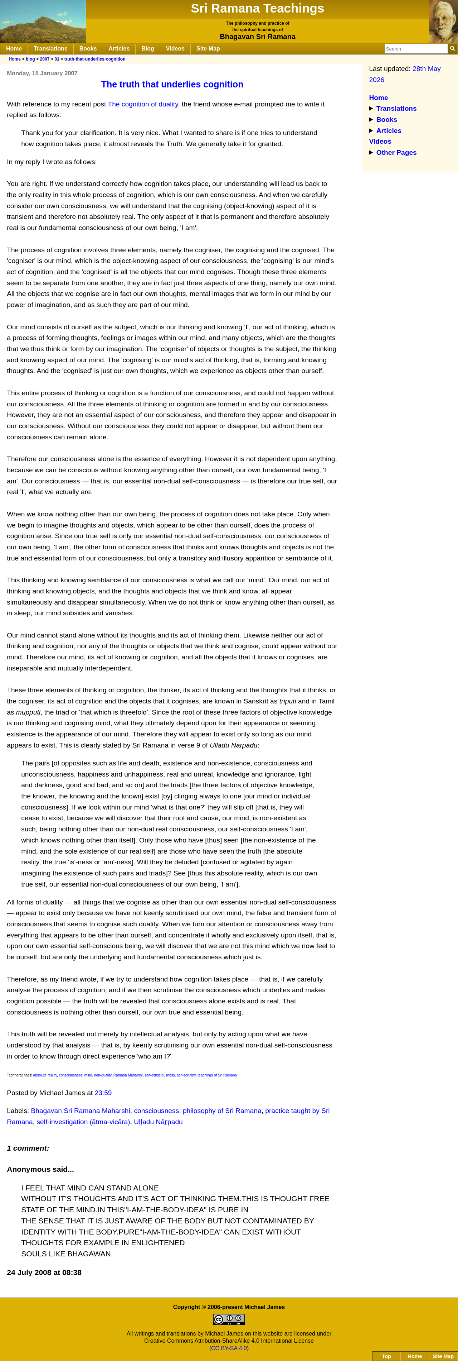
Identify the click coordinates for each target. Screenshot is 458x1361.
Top (386, 1356)
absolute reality (45, 1075)
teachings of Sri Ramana (217, 1075)
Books (88, 49)
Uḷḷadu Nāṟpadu (158, 1122)
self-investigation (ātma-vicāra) (83, 1122)
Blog (147, 49)
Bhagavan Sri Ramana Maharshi (80, 1110)
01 (56, 59)
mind (88, 1075)
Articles (119, 49)
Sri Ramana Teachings (258, 8)
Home (14, 49)
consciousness (71, 1075)
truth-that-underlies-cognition (95, 59)
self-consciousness (160, 1075)
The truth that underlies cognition (172, 84)
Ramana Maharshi (128, 1075)
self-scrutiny (186, 1075)
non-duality (102, 1075)
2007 (44, 59)
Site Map (208, 49)
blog (30, 59)
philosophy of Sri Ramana (222, 1110)
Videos (175, 49)
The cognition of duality (143, 104)
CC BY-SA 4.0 (229, 1348)
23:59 (103, 1093)
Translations (50, 49)
